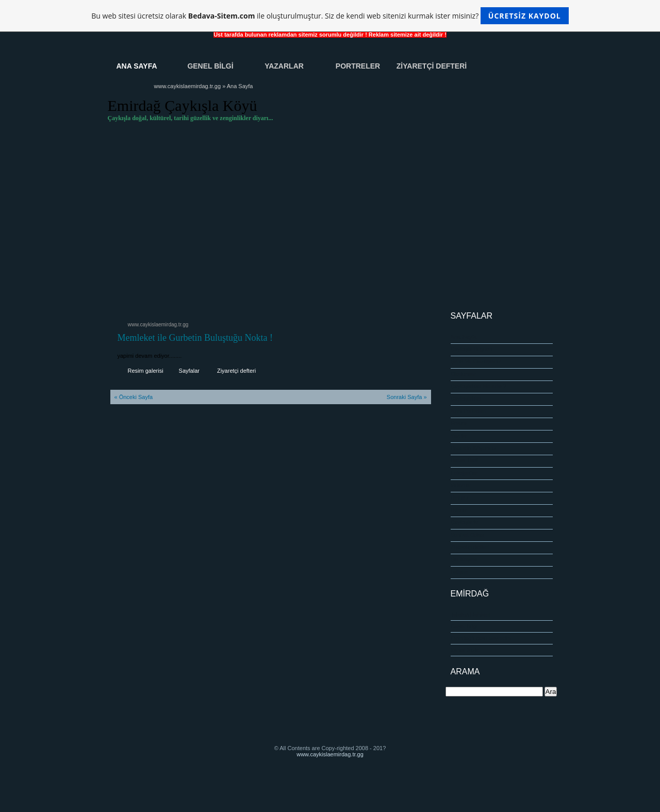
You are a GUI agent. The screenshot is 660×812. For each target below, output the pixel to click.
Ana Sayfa (136, 66)
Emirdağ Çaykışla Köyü (182, 105)
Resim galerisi (145, 371)
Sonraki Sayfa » (407, 397)
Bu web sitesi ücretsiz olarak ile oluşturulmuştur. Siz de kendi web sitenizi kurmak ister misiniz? (329, 15)
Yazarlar (284, 66)
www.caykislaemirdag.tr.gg (187, 86)
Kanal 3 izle (465, 650)
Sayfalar (189, 371)
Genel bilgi (464, 626)
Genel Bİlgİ (210, 66)
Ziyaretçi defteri (236, 371)
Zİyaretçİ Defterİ (432, 66)
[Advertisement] (330, 223)
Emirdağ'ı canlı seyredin (481, 638)
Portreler (358, 66)
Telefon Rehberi (470, 614)
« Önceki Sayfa (133, 397)
